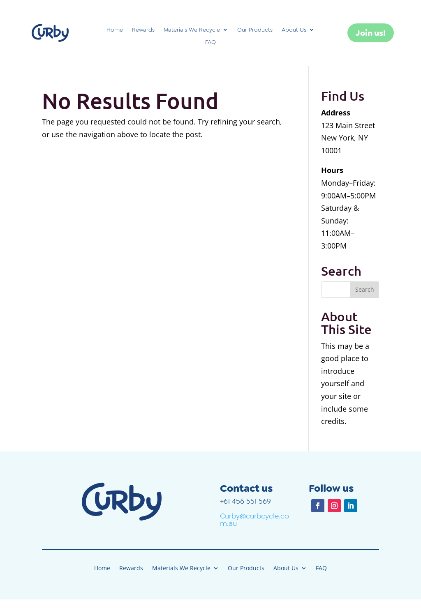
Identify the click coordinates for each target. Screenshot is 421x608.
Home (114, 30)
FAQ (210, 42)
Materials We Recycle (192, 30)
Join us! (371, 33)
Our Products (255, 30)
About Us (294, 30)
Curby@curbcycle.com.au (254, 519)
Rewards (143, 30)
